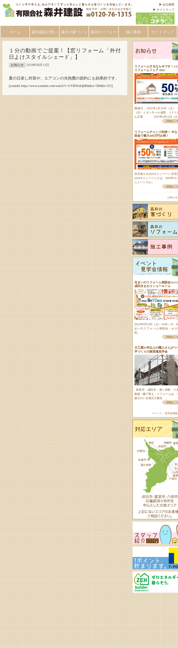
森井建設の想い (44, 32)
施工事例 (133, 32)
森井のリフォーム (104, 33)
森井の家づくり (74, 32)
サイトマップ (165, 9)
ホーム (15, 32)
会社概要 (168, 4)
